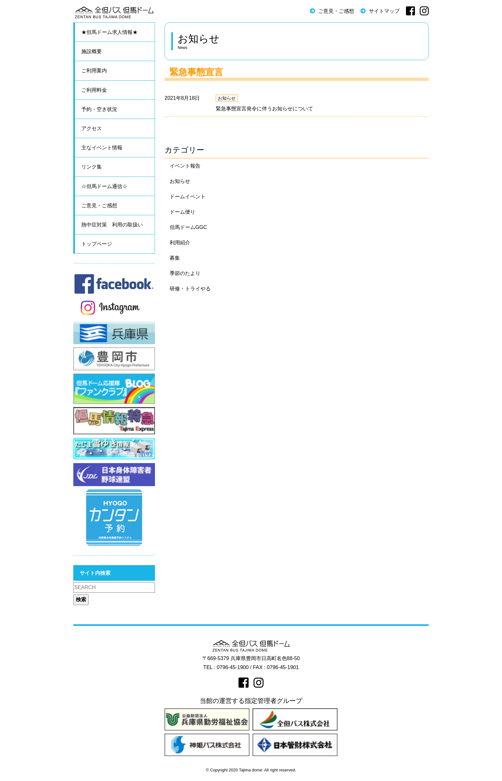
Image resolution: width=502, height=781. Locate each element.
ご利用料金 (94, 90)
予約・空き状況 (99, 109)
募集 (175, 258)
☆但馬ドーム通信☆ (104, 186)
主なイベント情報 (101, 147)
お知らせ (227, 98)
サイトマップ (384, 11)
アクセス (91, 128)
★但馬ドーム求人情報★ (109, 32)
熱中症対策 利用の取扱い (112, 224)
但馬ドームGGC (188, 227)
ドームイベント (188, 196)
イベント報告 (185, 166)
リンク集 (91, 167)
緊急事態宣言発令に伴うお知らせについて (264, 108)
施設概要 (91, 51)
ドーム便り (182, 212)
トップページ (96, 244)
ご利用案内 (94, 70)
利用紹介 (180, 242)
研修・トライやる (190, 288)
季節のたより (185, 273)
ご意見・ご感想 (336, 11)
